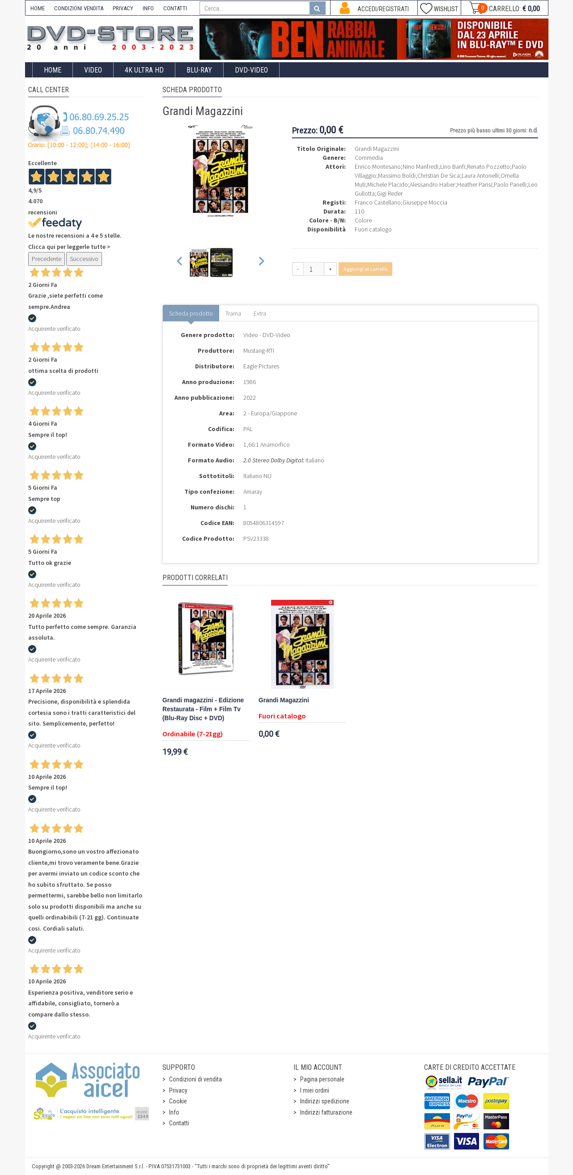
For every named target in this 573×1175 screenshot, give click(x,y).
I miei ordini (314, 1090)
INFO (148, 8)
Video (93, 70)
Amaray (252, 491)
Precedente (46, 259)
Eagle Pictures (261, 366)
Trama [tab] (233, 313)
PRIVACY (123, 8)
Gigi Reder (390, 193)
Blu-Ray (199, 70)
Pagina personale (322, 1079)
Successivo (84, 259)
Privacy (178, 1090)
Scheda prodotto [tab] (191, 313)
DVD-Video (251, 70)
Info (174, 1112)
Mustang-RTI (258, 350)
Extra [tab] (260, 313)
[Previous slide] (180, 262)
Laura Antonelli (480, 175)
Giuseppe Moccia (425, 202)
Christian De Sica (438, 175)
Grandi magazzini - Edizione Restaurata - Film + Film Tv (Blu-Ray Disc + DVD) (203, 709)
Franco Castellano (378, 202)
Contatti (179, 1123)
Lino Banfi (452, 166)
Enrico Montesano (378, 166)
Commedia (369, 158)
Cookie (178, 1101)
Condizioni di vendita (195, 1079)
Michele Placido (387, 184)
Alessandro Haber (432, 184)
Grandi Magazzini (284, 700)
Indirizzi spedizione (324, 1101)
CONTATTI (175, 8)
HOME (37, 8)
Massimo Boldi (397, 175)
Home (52, 70)
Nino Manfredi (420, 166)
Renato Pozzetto (488, 166)
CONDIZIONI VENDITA (78, 8)
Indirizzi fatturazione (326, 1112)
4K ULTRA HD (144, 70)
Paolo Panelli (510, 184)
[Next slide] (261, 262)
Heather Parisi (474, 184)
